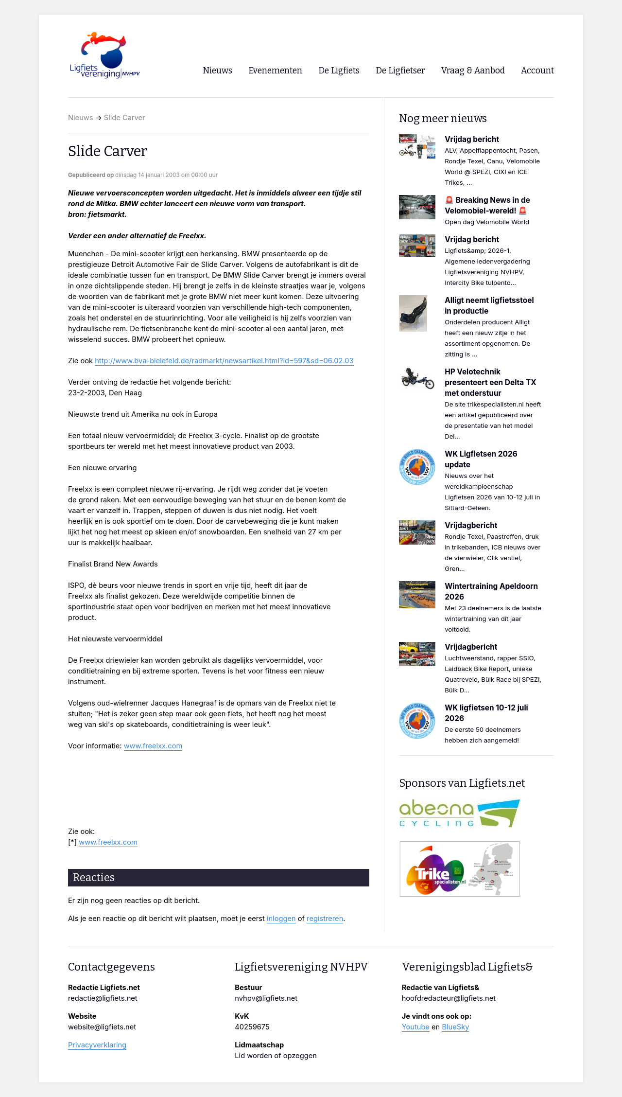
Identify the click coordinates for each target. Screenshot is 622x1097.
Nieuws (80, 117)
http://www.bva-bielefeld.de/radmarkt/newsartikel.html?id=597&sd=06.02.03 (224, 360)
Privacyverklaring (97, 1045)
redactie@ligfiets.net (103, 998)
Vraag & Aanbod (473, 71)
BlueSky (455, 1027)
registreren (325, 918)
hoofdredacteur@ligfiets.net (449, 998)
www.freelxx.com (153, 746)
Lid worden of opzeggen (276, 1055)
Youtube (416, 1027)
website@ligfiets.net (102, 1027)
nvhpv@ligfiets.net (266, 998)
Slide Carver (124, 117)
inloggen (281, 918)
